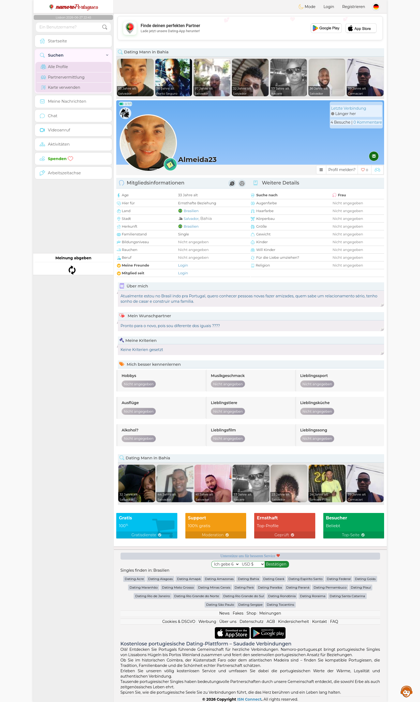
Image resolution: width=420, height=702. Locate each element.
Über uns (228, 621)
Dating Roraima (312, 596)
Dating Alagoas (160, 579)
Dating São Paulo (220, 605)
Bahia (206, 218)
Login (329, 6)
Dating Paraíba (270, 587)
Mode (307, 6)
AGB (271, 621)
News (224, 613)
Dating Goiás (365, 579)
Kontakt (319, 621)
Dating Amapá (189, 579)
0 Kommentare (367, 122)
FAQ (334, 621)
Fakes (238, 613)
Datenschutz (251, 621)
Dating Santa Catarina (347, 596)
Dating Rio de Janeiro (152, 596)
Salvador (191, 218)
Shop (251, 613)
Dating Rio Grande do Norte (196, 596)
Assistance (407, 691)
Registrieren (353, 6)
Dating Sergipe (250, 605)
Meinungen (270, 613)
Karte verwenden (60, 87)
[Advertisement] (250, 28)
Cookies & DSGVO (179, 621)
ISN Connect (249, 699)
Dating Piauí (361, 587)
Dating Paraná (297, 587)
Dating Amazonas (219, 579)
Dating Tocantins (280, 605)
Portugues (73, 7)
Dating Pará (244, 587)
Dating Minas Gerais (214, 587)
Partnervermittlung (63, 77)
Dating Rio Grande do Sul (243, 596)
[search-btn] (105, 27)
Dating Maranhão (144, 587)
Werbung (207, 621)
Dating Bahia (248, 579)
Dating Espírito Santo (305, 579)
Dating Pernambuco (330, 587)
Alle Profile (54, 66)
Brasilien (191, 211)
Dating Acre (134, 579)
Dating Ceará (273, 579)
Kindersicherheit (293, 621)
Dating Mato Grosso (178, 587)
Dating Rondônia (282, 596)
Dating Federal (339, 579)
